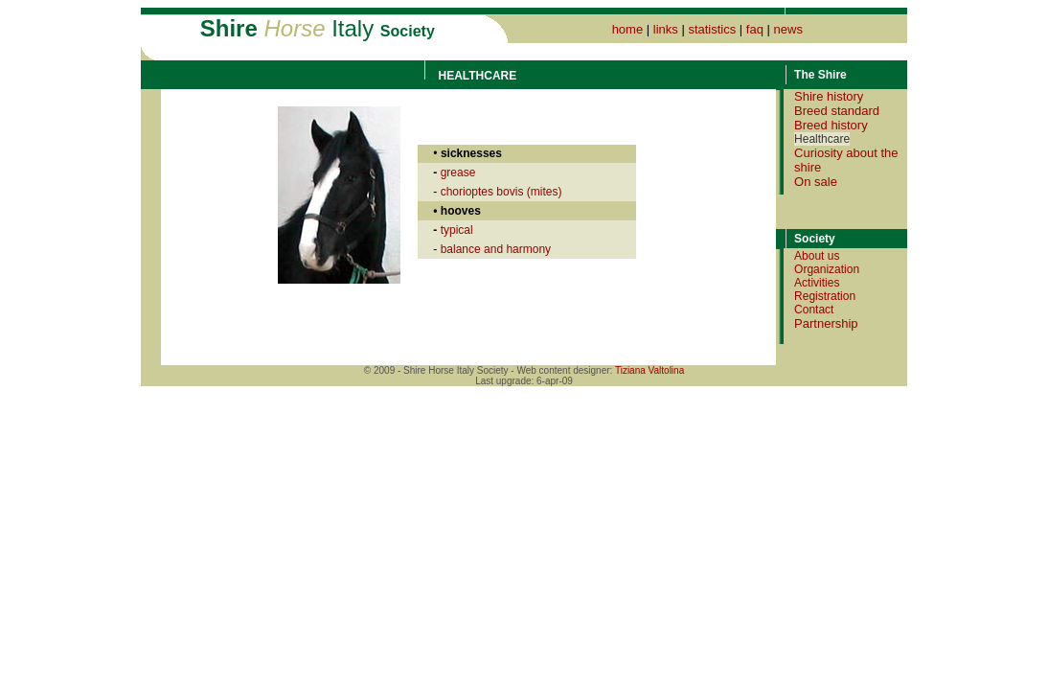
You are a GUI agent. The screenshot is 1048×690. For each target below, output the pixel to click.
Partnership (825, 323)
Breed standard (836, 111)
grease (458, 172)
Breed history (831, 125)
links (665, 29)
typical (457, 230)
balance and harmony (496, 249)
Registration (824, 296)
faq (754, 29)
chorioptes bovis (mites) (501, 191)
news (788, 29)
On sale (815, 181)
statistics (712, 29)
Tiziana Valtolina (649, 370)
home (628, 29)
